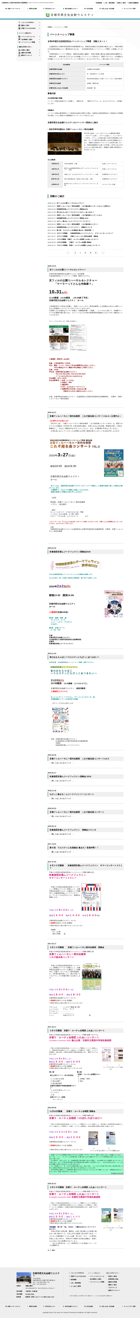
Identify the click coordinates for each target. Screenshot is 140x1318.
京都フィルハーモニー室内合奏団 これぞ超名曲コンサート (77, 224)
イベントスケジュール (26, 37)
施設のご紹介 (23, 25)
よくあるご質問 (76, 1286)
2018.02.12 (52, 826)
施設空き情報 (112, 1282)
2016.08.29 (52, 1107)
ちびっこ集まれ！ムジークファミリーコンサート (74, 221)
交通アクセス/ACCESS (26, 28)
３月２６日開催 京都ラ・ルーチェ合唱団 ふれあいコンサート (78, 245)
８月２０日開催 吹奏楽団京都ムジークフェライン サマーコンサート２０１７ (85, 233)
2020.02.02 (52, 548)
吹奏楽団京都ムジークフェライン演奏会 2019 (72, 218)
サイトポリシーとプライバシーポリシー (82, 1296)
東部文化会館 (32, 8)
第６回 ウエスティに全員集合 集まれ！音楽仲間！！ (75, 230)
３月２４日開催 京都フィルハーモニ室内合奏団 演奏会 (77, 236)
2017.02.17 (52, 943)
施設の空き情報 (24, 52)
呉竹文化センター (49, 8)
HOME (50, 27)
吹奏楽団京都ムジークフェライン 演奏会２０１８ (74, 227)
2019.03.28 (52, 755)
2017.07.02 (52, 862)
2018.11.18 (52, 790)
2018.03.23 (52, 808)
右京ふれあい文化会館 (107, 8)
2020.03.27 (52, 412)
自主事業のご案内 (25, 39)
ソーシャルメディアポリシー (104, 1296)
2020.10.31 (52, 266)
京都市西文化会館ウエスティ (70, 14)
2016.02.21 (52, 1183)
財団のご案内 (121, 3)
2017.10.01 (52, 844)
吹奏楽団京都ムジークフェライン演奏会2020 (72, 209)
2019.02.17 (52, 773)
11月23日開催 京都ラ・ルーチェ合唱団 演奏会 (74, 242)
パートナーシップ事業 (26, 42)
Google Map (30, 1294)
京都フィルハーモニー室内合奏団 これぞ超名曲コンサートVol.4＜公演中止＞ (84, 206)
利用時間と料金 (113, 1279)
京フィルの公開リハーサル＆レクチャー (70, 203)
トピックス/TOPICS (26, 22)
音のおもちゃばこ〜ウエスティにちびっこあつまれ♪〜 (75, 212)
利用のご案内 (24, 50)
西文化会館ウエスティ (70, 8)
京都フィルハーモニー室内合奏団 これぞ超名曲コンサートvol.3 (79, 215)
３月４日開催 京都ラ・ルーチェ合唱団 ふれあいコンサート (78, 239)
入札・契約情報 (110, 3)
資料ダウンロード (25, 55)
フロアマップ (112, 1287)
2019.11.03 (52, 653)
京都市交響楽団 (133, 3)
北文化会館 (88, 8)
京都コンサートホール (13, 8)
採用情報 (99, 3)
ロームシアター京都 (128, 8)
